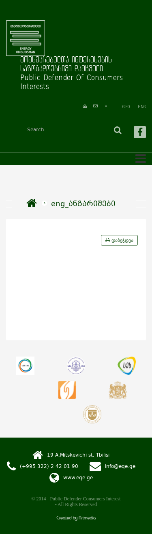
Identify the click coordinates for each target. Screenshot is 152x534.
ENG (142, 106)
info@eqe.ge (120, 466)
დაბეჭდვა (119, 240)
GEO (126, 106)
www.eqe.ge (78, 477)
